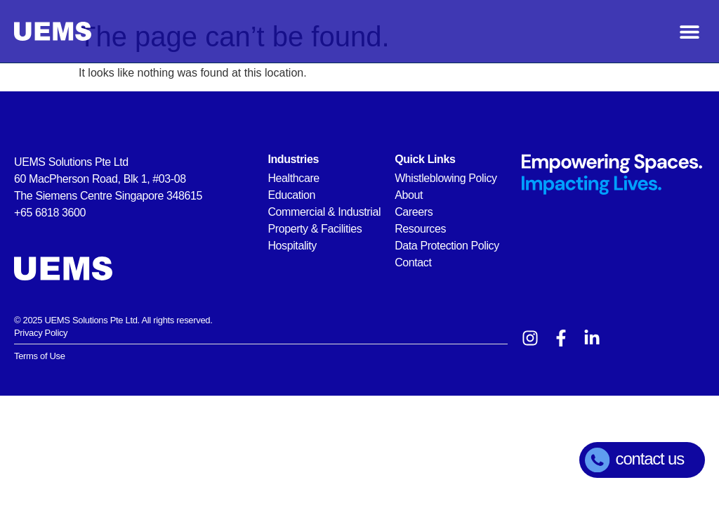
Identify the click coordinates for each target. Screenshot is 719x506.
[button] (689, 31)
